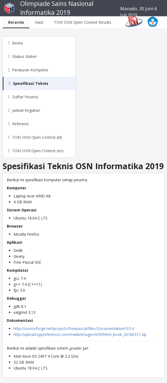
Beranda (16, 22)
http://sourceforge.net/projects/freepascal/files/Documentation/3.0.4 (74, 328)
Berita (17, 43)
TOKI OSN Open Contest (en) (38, 150)
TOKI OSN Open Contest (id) (37, 137)
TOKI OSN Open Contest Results (82, 22)
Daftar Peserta (25, 96)
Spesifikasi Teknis (30, 83)
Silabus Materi (24, 56)
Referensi (20, 123)
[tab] (16, 22)
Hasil (39, 22)
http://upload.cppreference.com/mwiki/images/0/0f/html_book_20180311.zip (80, 334)
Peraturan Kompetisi (30, 69)
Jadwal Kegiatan (26, 110)
